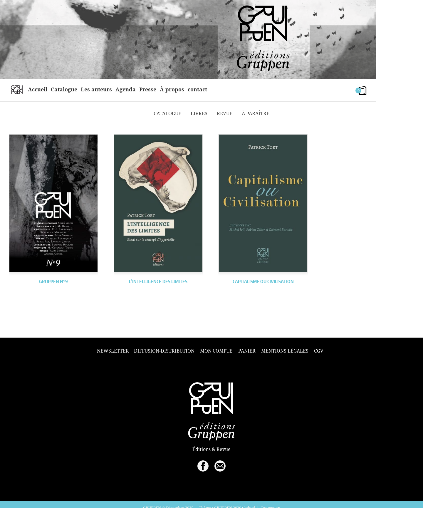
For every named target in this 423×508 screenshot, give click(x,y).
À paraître (255, 113)
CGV (318, 351)
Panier (247, 351)
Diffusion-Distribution (164, 351)
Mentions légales (284, 351)
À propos (172, 89)
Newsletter (113, 351)
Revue (224, 113)
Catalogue (64, 89)
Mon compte (216, 351)
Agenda (125, 89)
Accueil (37, 89)
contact (197, 89)
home (16, 89)
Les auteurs (96, 89)
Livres (199, 113)
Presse (147, 89)
